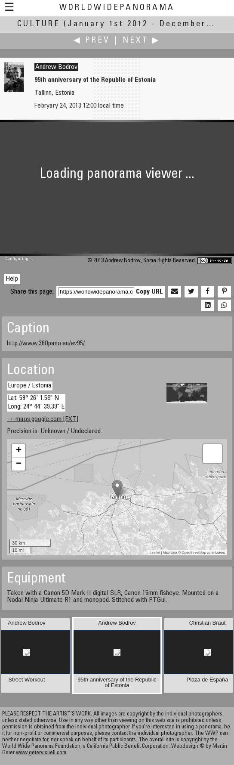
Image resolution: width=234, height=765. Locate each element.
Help (12, 279)
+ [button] (19, 450)
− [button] (19, 464)
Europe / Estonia (30, 385)
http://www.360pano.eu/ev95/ (46, 343)
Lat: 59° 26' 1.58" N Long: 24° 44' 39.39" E (36, 402)
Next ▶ (141, 41)
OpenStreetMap (194, 552)
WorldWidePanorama (117, 8)
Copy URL (149, 291)
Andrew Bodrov (56, 67)
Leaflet (155, 552)
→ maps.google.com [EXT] (42, 419)
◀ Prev (92, 41)
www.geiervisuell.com (41, 753)
